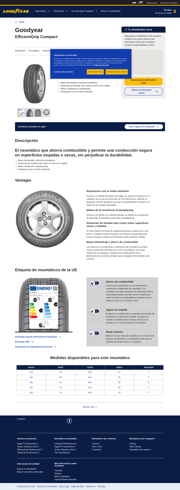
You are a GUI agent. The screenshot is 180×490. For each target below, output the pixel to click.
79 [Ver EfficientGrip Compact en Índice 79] (119, 393)
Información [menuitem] (61, 11)
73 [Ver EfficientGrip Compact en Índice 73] (119, 372)
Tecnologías (34, 51)
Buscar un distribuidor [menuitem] (111, 11)
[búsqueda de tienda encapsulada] (166, 12)
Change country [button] (151, 3)
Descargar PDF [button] (24, 341)
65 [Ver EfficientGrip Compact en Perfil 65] (61, 372)
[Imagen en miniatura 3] (38, 113)
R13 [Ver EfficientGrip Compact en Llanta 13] (90, 372)
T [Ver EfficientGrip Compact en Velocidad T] (148, 372)
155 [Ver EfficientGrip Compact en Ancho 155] (31, 372)
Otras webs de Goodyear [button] (168, 3)
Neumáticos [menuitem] (43, 11)
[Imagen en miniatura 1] (21, 113)
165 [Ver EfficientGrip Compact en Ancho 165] (31, 382)
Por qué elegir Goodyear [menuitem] (85, 11)
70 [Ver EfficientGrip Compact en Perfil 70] (61, 382)
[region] (91, 64)
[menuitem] (134, 2)
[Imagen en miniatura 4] (46, 113)
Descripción (20, 51)
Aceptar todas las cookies (116, 72)
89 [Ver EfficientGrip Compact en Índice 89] (119, 382)
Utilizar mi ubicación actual (145, 91)
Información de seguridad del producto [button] (36, 346)
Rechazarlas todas (95, 72)
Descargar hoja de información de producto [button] (38, 336)
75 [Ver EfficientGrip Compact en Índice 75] (119, 377)
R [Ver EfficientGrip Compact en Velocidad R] (149, 382)
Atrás (19, 22)
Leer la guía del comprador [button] (144, 126)
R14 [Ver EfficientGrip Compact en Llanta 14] (90, 377)
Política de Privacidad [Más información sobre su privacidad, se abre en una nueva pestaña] (101, 65)
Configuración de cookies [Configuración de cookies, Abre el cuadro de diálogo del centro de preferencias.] (63, 71)
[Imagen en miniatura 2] (29, 113)
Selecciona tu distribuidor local (143, 81)
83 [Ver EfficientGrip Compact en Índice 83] (119, 388)
